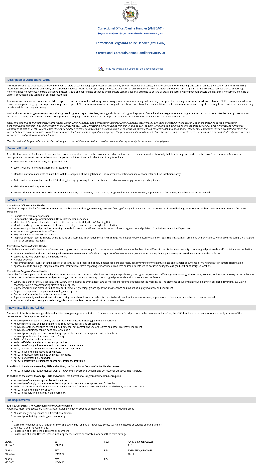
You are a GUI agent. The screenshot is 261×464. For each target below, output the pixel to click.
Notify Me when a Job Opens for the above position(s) (130, 68)
